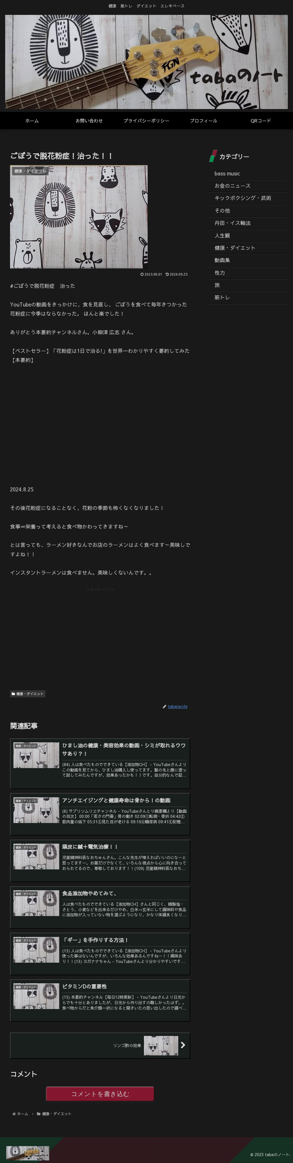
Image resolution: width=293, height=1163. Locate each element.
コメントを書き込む (100, 1094)
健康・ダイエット (28, 693)
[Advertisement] (100, 633)
